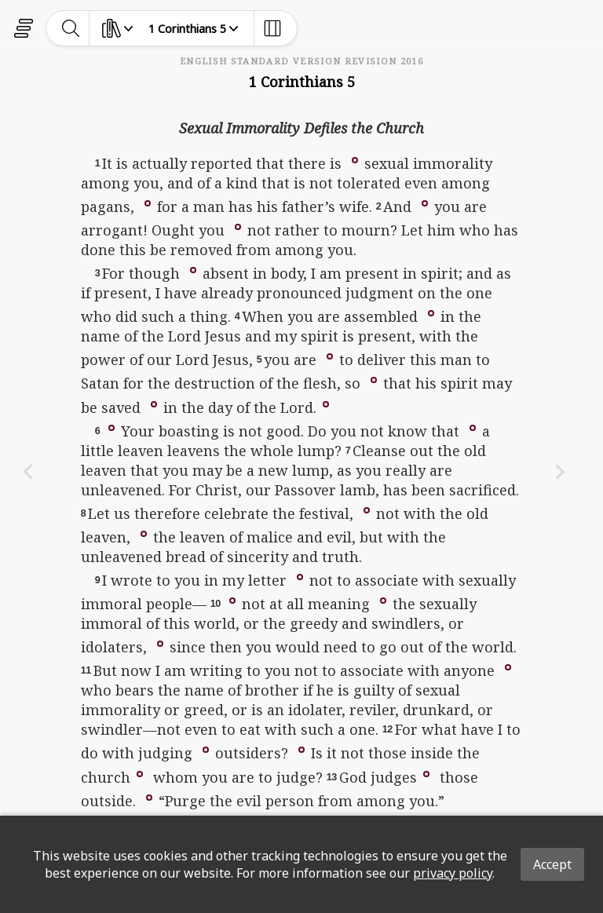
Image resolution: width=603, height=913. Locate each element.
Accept (552, 864)
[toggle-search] (71, 28)
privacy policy (452, 873)
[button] (354, 159)
